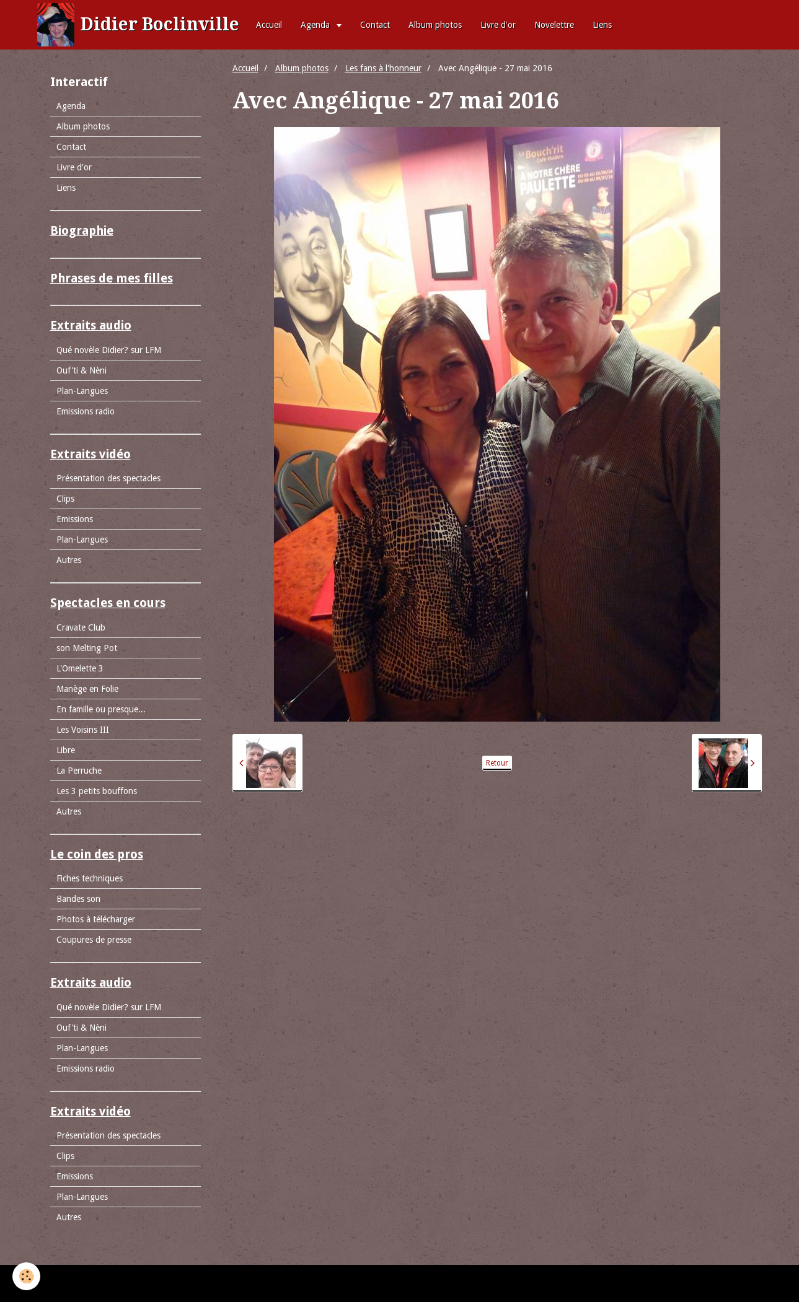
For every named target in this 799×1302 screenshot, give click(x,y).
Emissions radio (85, 411)
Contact (375, 25)
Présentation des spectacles (108, 478)
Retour (497, 763)
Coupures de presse (93, 940)
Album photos (435, 25)
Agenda (316, 25)
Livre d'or (498, 25)
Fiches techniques (89, 878)
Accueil (269, 25)
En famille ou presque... (101, 709)
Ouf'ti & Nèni (81, 370)
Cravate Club (80, 627)
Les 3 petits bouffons (96, 791)
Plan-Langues (82, 391)
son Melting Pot (86, 648)
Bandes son (78, 899)
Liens (602, 25)
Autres (68, 560)
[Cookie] (26, 1276)
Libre (65, 750)
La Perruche (79, 771)
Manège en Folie (87, 689)
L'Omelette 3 (80, 668)
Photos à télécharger (95, 919)
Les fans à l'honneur (383, 68)
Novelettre (554, 25)
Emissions (74, 519)
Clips (65, 499)
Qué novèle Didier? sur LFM (108, 350)
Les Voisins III (82, 730)
